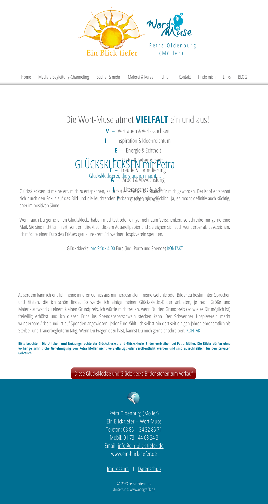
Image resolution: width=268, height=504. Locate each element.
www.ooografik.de (142, 489)
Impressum (118, 468)
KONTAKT (175, 248)
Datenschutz (149, 468)
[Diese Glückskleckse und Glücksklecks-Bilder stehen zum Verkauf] (133, 373)
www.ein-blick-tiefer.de (134, 453)
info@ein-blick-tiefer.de (141, 445)
